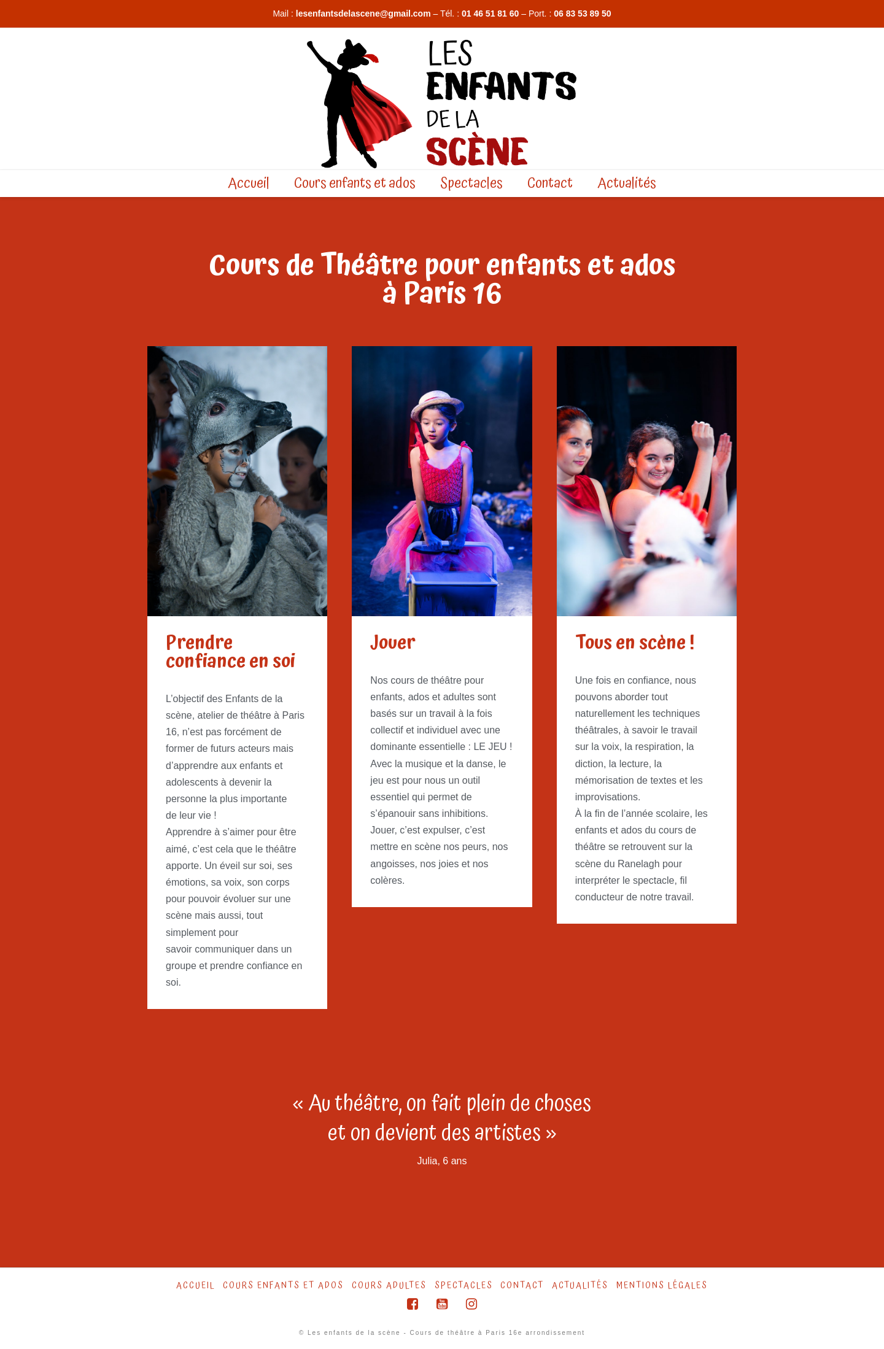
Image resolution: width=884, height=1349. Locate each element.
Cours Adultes (389, 1285)
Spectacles (464, 1285)
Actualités (580, 1285)
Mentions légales (662, 1285)
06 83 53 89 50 (582, 13)
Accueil (195, 1285)
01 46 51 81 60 (490, 13)
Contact (522, 1285)
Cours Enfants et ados (283, 1285)
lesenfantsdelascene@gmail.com (363, 13)
